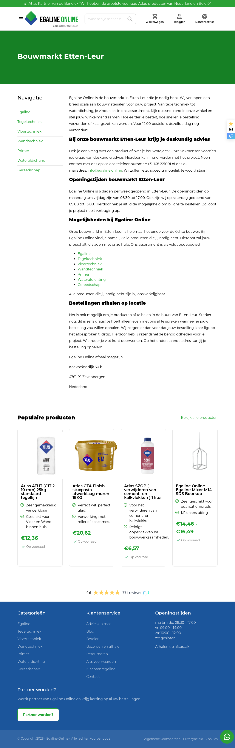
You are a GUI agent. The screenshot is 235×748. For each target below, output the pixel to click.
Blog (90, 631)
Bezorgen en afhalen (104, 646)
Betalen (92, 639)
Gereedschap (28, 170)
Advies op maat (99, 624)
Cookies (212, 739)
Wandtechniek (30, 141)
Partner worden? (38, 715)
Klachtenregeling (101, 669)
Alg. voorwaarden (101, 662)
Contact (93, 677)
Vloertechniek (29, 131)
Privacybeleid (193, 739)
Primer (23, 151)
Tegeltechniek (29, 122)
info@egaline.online (105, 170)
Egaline (23, 112)
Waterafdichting (31, 160)
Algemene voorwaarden (162, 739)
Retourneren (97, 654)
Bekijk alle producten (199, 418)
